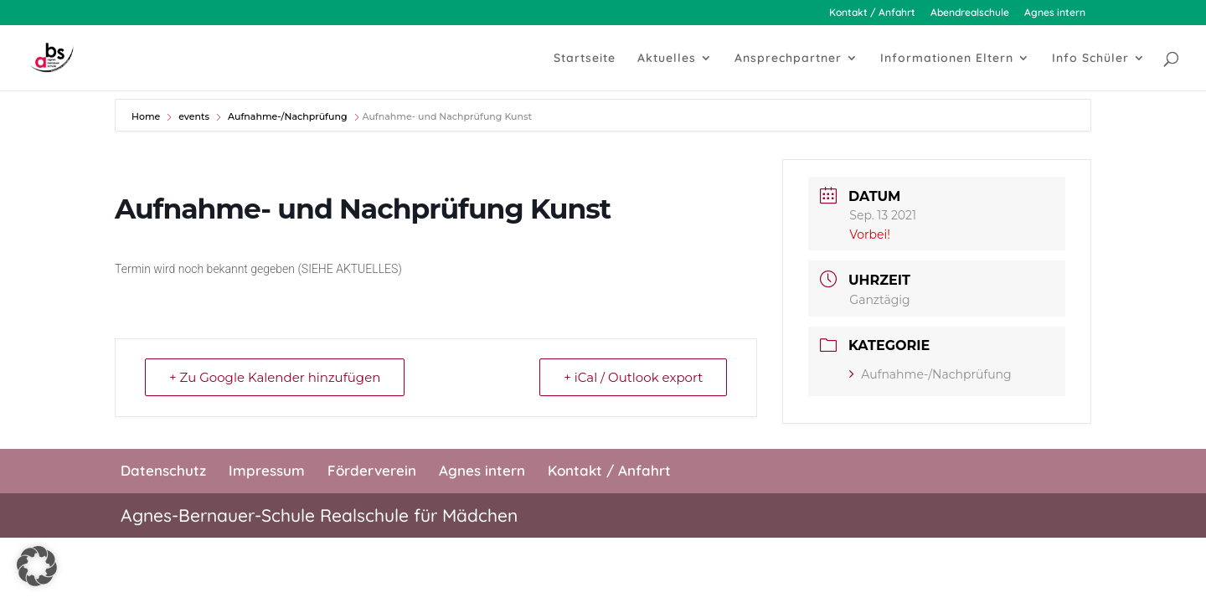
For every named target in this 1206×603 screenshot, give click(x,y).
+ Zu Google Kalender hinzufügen (274, 377)
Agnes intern (1054, 13)
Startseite (585, 58)
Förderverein (371, 470)
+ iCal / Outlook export (633, 377)
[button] (37, 566)
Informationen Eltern (946, 58)
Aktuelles (666, 58)
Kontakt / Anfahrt (872, 13)
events (193, 116)
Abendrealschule (969, 13)
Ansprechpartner (788, 58)
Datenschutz (163, 470)
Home (146, 116)
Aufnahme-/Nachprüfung (287, 116)
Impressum (267, 470)
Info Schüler (1090, 58)
